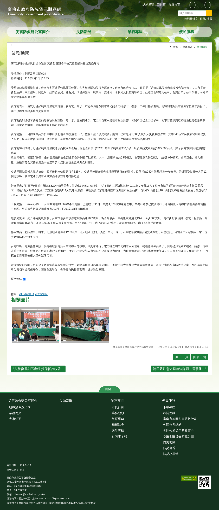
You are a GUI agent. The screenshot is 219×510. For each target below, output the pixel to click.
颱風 (202, 18)
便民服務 (186, 32)
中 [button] (200, 5)
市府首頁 (174, 4)
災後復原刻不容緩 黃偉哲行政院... (38, 369)
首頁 (175, 47)
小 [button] (192, 5)
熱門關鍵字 (191, 18)
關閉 (108, 389)
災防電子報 (119, 436)
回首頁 (161, 4)
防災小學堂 (170, 454)
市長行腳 (118, 407)
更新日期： (13, 465)
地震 (209, 18)
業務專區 (135, 32)
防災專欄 (118, 430)
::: (1, 394)
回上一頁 (181, 357)
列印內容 (206, 53)
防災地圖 (169, 442)
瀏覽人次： (13, 469)
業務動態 (202, 47)
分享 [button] (185, 5)
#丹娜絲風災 (26, 294)
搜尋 (213, 13)
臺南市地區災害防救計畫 (180, 419)
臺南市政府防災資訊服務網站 (39, 12)
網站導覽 (148, 4)
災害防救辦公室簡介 (32, 32)
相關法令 (118, 424)
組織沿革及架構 (20, 407)
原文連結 (16, 278)
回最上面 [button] (199, 357)
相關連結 (169, 413)
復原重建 (118, 419)
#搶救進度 (41, 294)
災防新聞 (83, 32)
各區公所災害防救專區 (178, 430)
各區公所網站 (172, 424)
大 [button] (207, 5)
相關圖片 (20, 300)
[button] (35, 325)
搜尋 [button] (209, 13)
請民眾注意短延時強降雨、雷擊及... (179, 369)
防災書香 (169, 448)
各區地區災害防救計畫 (178, 436)
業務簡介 (15, 413)
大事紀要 (15, 419)
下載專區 (169, 407)
